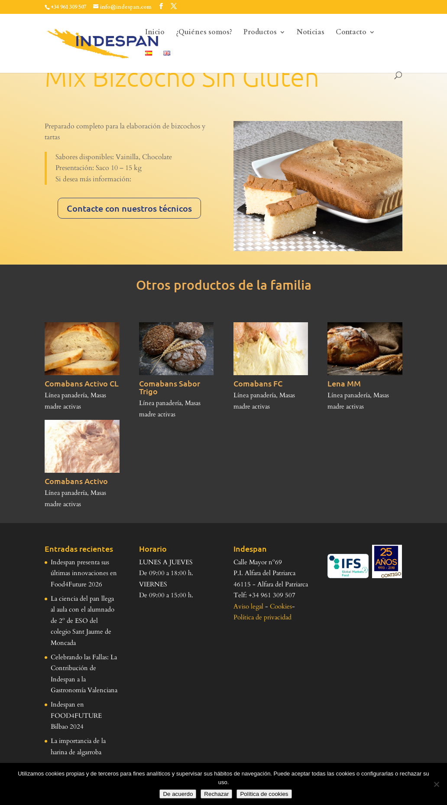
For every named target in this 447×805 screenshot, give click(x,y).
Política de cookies (264, 794)
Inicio (155, 33)
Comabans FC (257, 383)
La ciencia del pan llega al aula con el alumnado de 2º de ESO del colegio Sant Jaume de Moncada (82, 620)
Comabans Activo (76, 481)
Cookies (281, 606)
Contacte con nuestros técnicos (129, 208)
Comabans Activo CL (82, 383)
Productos (260, 33)
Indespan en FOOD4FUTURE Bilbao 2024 (76, 715)
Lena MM (344, 383)
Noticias (310, 33)
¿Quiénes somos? (204, 33)
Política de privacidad (262, 617)
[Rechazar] (436, 784)
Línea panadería (66, 395)
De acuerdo (178, 794)
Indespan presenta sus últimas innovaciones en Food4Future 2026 (84, 573)
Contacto (351, 33)
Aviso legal (248, 606)
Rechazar (216, 794)
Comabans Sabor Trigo (169, 387)
